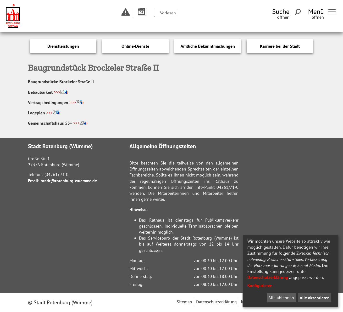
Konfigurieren (259, 285)
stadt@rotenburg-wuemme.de (69, 180)
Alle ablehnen (281, 297)
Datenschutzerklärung (267, 277)
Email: (33, 180)
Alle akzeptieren (315, 297)
